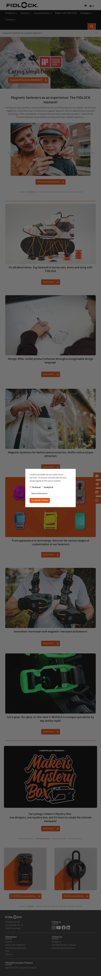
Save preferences (39, 494)
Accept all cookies (39, 500)
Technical (36, 487)
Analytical (48, 487)
